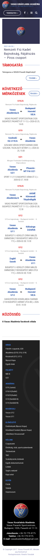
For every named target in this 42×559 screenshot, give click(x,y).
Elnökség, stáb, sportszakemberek (19, 447)
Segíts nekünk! (11, 470)
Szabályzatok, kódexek (15, 459)
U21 (7, 377)
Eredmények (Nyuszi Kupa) (16, 426)
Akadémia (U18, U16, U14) (16, 352)
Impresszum (10, 492)
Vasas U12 (10, 412)
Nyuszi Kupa (11, 360)
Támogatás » (12, 13)
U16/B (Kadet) (11, 395)
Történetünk (10, 451)
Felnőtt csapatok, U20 (14, 348)
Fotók (8, 484)
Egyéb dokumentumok (14, 463)
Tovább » (33, 78)
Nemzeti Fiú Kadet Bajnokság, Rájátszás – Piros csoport (19, 53)
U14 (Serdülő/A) (12, 399)
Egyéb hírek (10, 364)
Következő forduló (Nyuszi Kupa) (19, 430)
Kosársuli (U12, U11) (14, 356)
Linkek (8, 467)
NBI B (8, 374)
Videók (8, 488)
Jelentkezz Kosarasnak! (15, 434)
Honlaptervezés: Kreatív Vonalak (21, 554)
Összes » (34, 93)
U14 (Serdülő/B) (12, 403)
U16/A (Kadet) (11, 391)
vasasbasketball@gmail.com (24, 538)
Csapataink (10, 443)
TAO (7, 455)
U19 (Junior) (10, 387)
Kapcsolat (10, 474)
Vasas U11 (10, 416)
